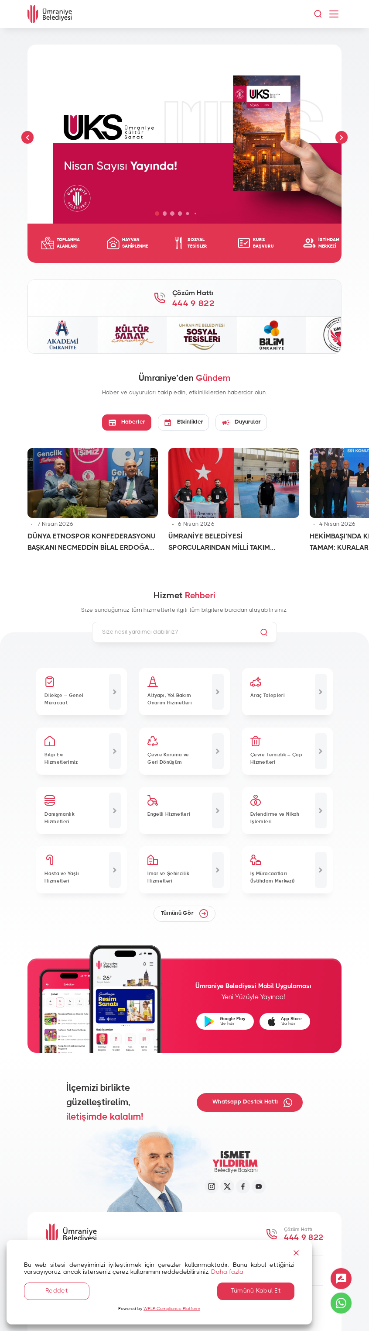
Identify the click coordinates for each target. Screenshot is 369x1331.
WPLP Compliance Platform (172, 1309)
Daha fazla (227, 1272)
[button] (27, 137)
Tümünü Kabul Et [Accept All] (256, 1291)
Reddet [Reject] (56, 1291)
